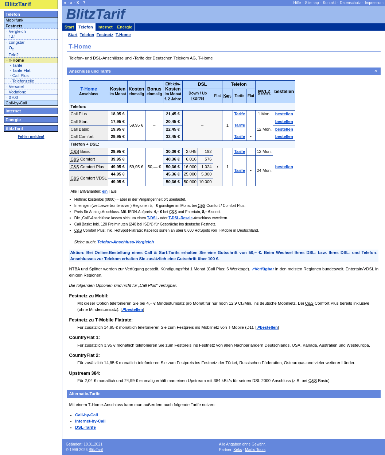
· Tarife (16, 65)
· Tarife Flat (20, 70)
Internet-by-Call (90, 421)
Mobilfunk (14, 20)
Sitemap (312, 3)
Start (69, 27)
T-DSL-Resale (180, 218)
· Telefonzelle (22, 81)
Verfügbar (264, 269)
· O (10, 48)
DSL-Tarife (85, 427)
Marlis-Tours (255, 450)
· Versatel (15, 86)
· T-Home (15, 60)
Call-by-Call (86, 415)
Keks (237, 450)
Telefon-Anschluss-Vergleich (125, 242)
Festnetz (13, 26)
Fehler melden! (31, 137)
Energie (13, 119)
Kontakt (329, 3)
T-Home (88, 89)
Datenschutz (350, 3)
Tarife (239, 114)
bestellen (284, 114)
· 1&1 (11, 37)
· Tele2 (13, 55)
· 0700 (12, 97)
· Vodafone (16, 92)
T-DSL (152, 218)
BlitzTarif (18, 4)
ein (105, 191)
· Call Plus (19, 75)
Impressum (374, 3)
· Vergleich (16, 31)
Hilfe (297, 3)
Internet (13, 111)
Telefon (12, 14)
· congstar (16, 42)
